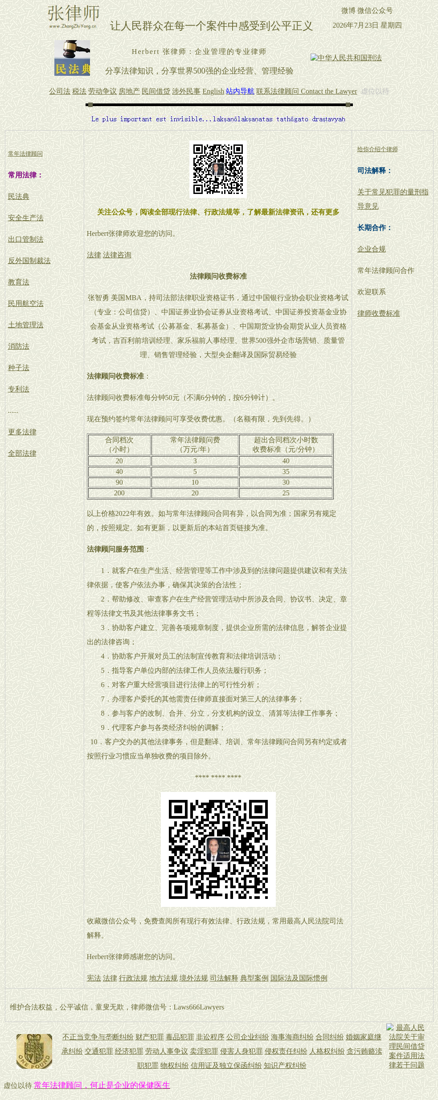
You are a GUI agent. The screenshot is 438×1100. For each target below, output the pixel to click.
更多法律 (22, 432)
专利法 (18, 389)
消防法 (18, 346)
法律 (94, 255)
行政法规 (133, 978)
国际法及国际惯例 (298, 978)
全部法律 (22, 453)
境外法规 (194, 978)
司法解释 (224, 978)
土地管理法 (26, 325)
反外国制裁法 (29, 260)
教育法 (18, 282)
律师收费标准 (378, 313)
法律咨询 (117, 255)
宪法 (94, 978)
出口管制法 (26, 239)
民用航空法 (26, 303)
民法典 (18, 196)
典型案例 (254, 978)
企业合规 (371, 249)
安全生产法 (26, 218)
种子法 (18, 367)
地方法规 (163, 978)
